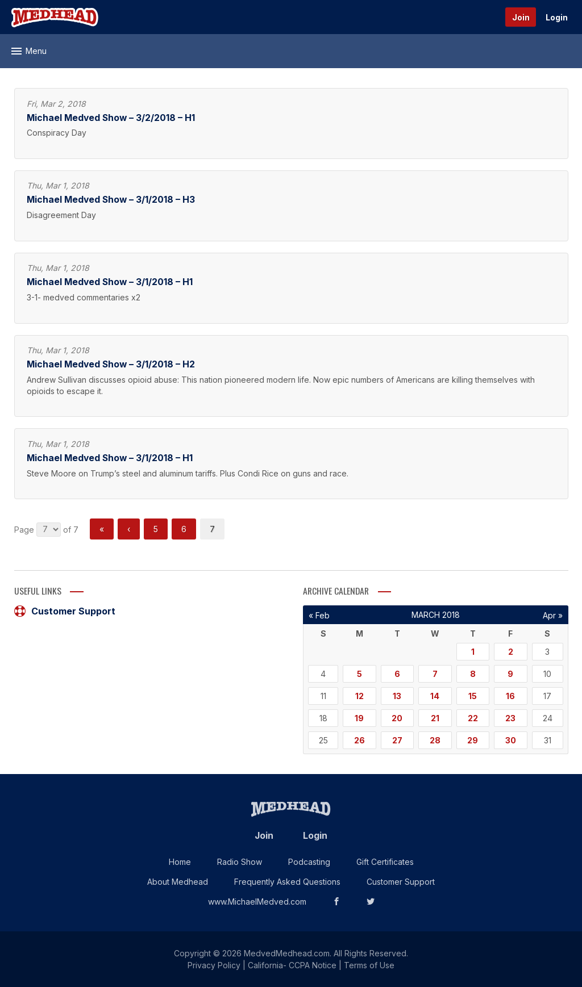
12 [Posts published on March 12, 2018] (359, 696)
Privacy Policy (214, 965)
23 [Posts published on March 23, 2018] (510, 718)
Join (521, 17)
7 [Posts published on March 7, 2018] (435, 674)
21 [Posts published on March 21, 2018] (435, 718)
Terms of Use (369, 965)
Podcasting (309, 862)
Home (180, 862)
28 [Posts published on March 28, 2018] (435, 740)
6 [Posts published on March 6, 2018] (397, 674)
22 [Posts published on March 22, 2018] (473, 718)
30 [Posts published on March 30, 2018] (510, 740)
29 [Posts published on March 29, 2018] (472, 740)
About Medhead (177, 881)
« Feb (319, 615)
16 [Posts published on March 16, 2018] (510, 696)
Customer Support (64, 611)
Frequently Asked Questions (287, 881)
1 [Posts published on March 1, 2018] (473, 651)
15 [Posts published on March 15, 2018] (472, 696)
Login (557, 17)
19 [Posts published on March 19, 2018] (359, 718)
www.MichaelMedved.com (257, 901)
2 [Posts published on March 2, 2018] (510, 651)
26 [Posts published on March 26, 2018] (359, 740)
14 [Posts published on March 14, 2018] (434, 696)
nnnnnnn (48, 529)
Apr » (553, 615)
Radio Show (239, 862)
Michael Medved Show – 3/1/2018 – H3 (111, 199)
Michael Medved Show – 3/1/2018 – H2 (111, 364)
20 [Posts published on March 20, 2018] (397, 718)
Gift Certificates (385, 862)
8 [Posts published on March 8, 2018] (473, 674)
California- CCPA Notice (292, 965)
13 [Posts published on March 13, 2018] (397, 696)
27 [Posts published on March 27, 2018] (397, 740)
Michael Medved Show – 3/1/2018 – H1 (110, 282)
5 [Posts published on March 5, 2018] (359, 674)
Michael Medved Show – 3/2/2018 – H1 (111, 117)
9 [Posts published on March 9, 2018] (510, 674)
